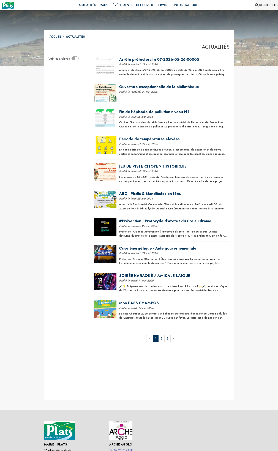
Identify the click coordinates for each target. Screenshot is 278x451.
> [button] (174, 338)
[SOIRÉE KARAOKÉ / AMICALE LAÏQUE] (173, 276)
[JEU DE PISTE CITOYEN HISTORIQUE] (173, 166)
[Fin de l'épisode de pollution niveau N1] (173, 112)
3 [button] (167, 338)
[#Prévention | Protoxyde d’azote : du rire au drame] (173, 221)
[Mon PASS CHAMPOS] (173, 303)
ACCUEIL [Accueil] (55, 36)
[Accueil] (8, 5)
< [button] (150, 338)
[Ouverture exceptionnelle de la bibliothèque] (173, 87)
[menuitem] (87, 5)
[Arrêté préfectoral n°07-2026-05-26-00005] (173, 59)
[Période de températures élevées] (173, 139)
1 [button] (155, 338)
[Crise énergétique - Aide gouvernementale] (173, 248)
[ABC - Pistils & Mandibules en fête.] (173, 194)
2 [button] (161, 338)
